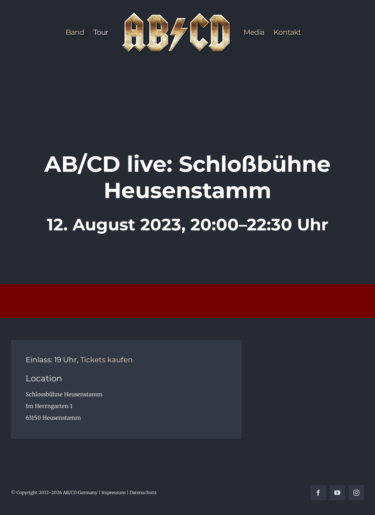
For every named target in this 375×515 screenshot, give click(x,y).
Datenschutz (143, 492)
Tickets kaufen (106, 359)
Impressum (113, 492)
